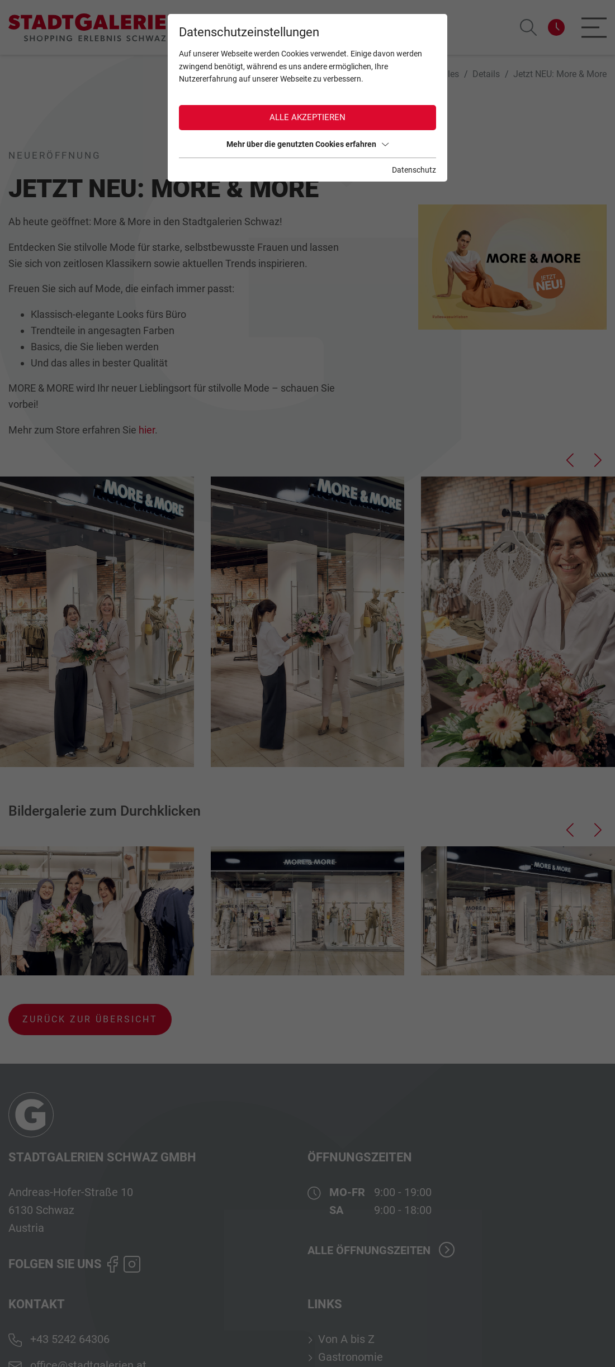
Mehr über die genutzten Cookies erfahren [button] (307, 144)
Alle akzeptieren (307, 117)
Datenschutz (414, 169)
